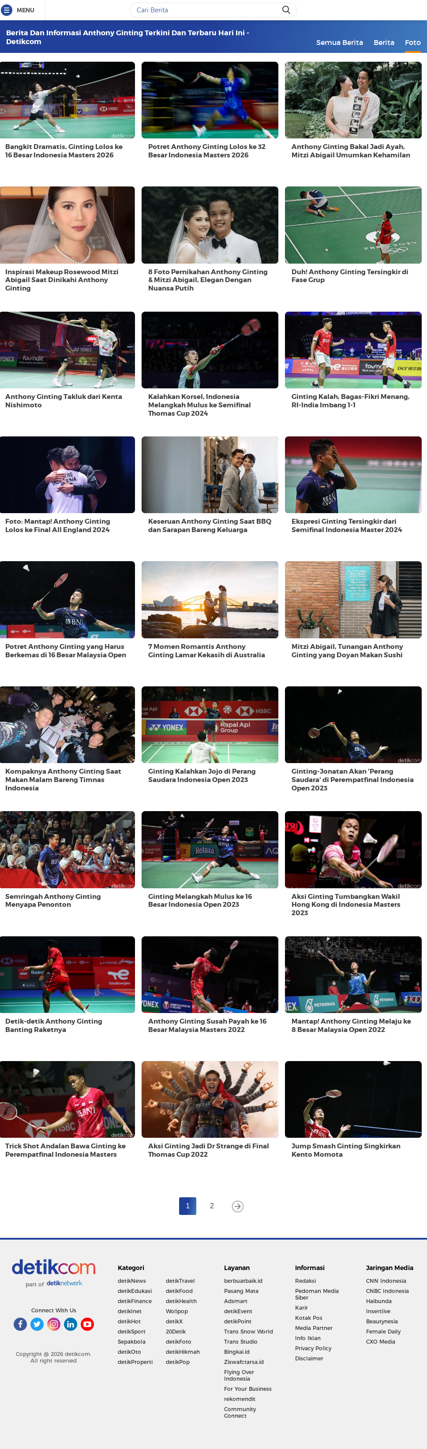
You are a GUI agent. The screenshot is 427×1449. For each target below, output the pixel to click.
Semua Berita (339, 42)
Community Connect (240, 1412)
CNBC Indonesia (387, 1291)
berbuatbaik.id (243, 1281)
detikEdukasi (135, 1291)
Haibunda (379, 1301)
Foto (413, 42)
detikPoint (237, 1321)
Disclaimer (309, 1358)
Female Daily (383, 1331)
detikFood (179, 1291)
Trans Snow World (248, 1331)
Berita (384, 42)
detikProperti (135, 1362)
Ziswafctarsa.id (244, 1362)
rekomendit (239, 1399)
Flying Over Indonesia (239, 1375)
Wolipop (177, 1311)
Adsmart (235, 1301)
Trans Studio (241, 1341)
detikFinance (135, 1301)
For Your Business (248, 1389)
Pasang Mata (241, 1291)
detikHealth (181, 1301)
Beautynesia (382, 1321)
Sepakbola (132, 1341)
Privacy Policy (313, 1348)
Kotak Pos (308, 1318)
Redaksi (305, 1281)
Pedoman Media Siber (317, 1294)
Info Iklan (308, 1338)
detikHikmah (183, 1351)
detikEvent (238, 1311)
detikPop (178, 1362)
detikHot (129, 1321)
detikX (174, 1321)
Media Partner (314, 1328)
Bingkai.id (237, 1351)
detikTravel (180, 1281)
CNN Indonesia (386, 1281)
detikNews (132, 1281)
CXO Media (380, 1341)
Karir (301, 1307)
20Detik (176, 1331)
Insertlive (378, 1311)
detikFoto (178, 1341)
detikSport (132, 1331)
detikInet (130, 1311)
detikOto (129, 1351)
